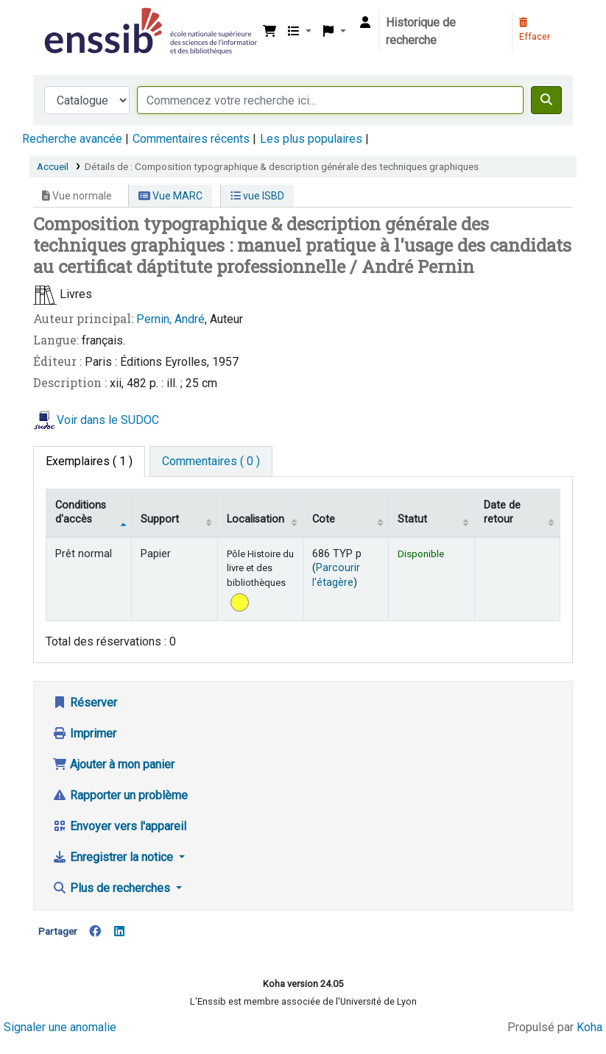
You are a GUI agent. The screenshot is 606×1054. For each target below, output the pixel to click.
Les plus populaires (311, 139)
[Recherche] (546, 100)
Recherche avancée (72, 139)
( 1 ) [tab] (89, 461)
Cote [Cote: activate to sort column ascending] (323, 519)
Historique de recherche (421, 31)
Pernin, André (170, 319)
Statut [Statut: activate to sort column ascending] (412, 519)
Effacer (534, 30)
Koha (589, 1027)
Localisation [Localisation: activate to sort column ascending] (255, 519)
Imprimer (84, 733)
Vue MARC (170, 196)
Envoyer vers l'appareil (119, 826)
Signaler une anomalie (60, 1027)
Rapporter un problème (120, 795)
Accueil (52, 166)
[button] (269, 31)
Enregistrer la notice (114, 857)
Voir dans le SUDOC (108, 420)
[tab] (210, 461)
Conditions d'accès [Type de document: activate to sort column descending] (80, 512)
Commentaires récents (191, 139)
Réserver (84, 703)
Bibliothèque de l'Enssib (78, 20)
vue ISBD (257, 196)
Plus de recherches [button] (112, 888)
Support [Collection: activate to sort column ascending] (160, 519)
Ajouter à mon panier (113, 764)
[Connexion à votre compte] (365, 23)
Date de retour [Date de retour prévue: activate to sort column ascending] (502, 512)
